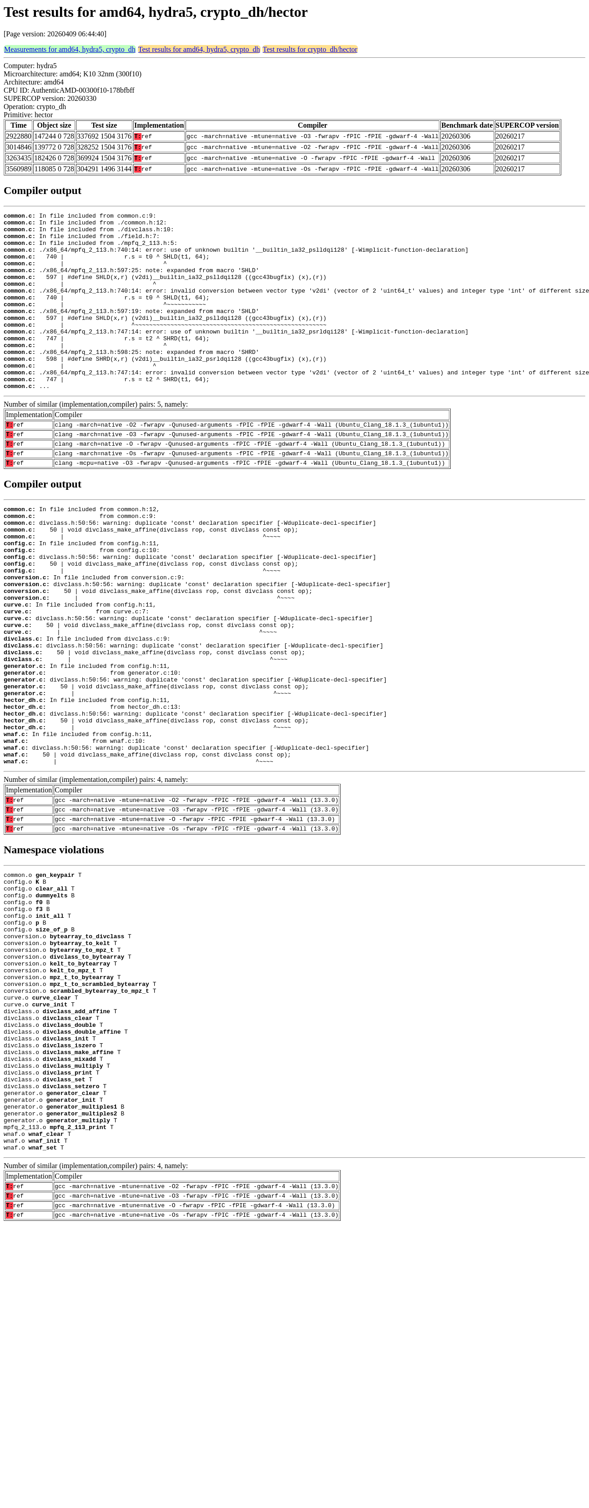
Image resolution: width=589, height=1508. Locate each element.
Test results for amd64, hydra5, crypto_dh (199, 49)
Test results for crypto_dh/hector (310, 49)
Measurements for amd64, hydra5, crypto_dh (70, 49)
